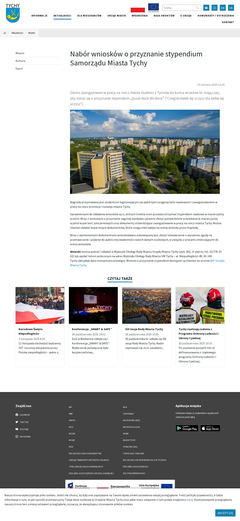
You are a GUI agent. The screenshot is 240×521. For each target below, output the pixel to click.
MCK (125, 407)
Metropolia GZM (131, 427)
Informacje (39, 15)
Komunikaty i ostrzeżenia (216, 15)
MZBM (125, 433)
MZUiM (72, 433)
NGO (71, 446)
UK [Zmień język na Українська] (231, 8)
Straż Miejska (130, 446)
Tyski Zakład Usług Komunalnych (86, 466)
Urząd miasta (116, 15)
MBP (71, 413)
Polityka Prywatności (134, 473)
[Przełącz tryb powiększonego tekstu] (215, 8)
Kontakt (228, 22)
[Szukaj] (181, 8)
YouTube (22, 429)
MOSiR (72, 440)
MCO (71, 427)
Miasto (31, 32)
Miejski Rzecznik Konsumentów (85, 453)
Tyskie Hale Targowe (133, 453)
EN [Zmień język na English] (223, 8)
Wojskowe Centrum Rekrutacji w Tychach (144, 460)
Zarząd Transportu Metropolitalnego (89, 460)
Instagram (23, 436)
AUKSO (72, 420)
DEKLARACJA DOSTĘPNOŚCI (135, 466)
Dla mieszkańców (89, 15)
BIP (70, 407)
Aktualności (62, 15)
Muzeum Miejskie (131, 420)
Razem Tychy (129, 440)
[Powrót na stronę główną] (4, 33)
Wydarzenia (140, 15)
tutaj (190, 500)
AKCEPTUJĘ (225, 513)
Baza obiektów (164, 15)
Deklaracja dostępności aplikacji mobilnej (91, 473)
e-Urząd (186, 15)
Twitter (22, 422)
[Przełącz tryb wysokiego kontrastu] (206, 8)
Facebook (23, 414)
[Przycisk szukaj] (197, 8)
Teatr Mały (128, 413)
